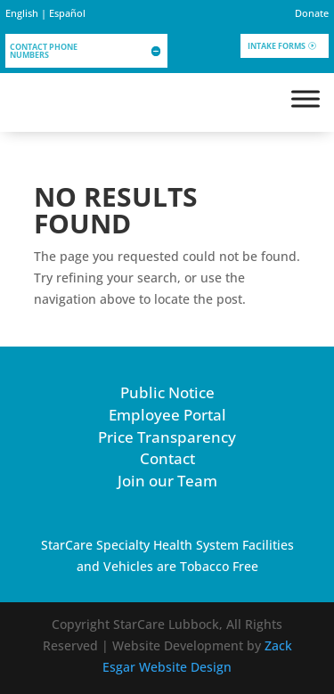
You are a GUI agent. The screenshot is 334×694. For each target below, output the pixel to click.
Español (67, 13)
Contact (167, 458)
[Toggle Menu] (305, 98)
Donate (312, 13)
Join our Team (167, 480)
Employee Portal (167, 414)
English (21, 13)
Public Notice (167, 392)
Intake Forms (276, 46)
